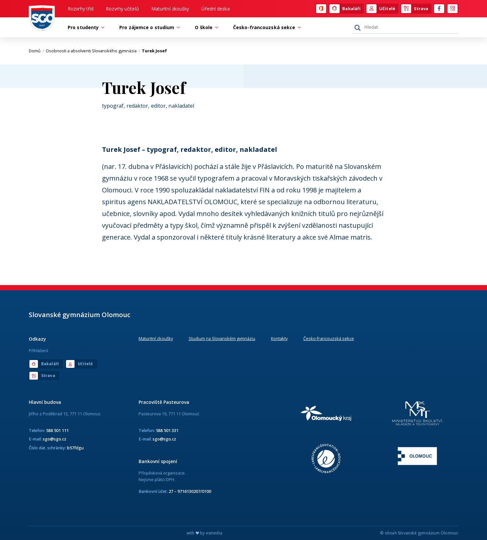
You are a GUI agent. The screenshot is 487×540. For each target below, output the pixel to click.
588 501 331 (167, 430)
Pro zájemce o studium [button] (148, 27)
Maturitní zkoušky (170, 9)
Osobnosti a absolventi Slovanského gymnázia (93, 51)
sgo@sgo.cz (54, 439)
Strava (414, 8)
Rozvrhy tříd (80, 9)
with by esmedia (204, 533)
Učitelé (380, 8)
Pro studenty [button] (85, 27)
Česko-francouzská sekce (328, 338)
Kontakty (279, 338)
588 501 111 (57, 430)
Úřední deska (215, 9)
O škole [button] (205, 27)
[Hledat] (405, 27)
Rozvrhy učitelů (122, 9)
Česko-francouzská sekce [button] (265, 27)
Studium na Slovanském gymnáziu (222, 338)
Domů (36, 51)
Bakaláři (345, 8)
